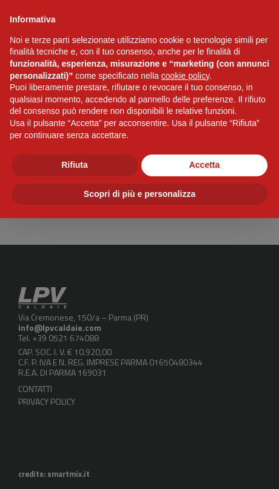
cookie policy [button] (185, 76)
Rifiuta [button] (74, 165)
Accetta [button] (204, 165)
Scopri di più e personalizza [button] (139, 194)
